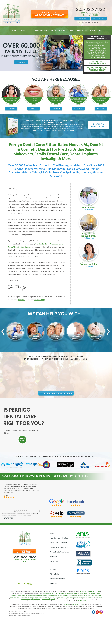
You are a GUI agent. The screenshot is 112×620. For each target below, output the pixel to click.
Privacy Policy (55, 574)
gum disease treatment (72, 593)
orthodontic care (94, 591)
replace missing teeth (48, 599)
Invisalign (89, 597)
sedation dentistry (68, 595)
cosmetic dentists (50, 600)
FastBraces (98, 597)
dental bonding (14, 597)
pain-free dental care (55, 595)
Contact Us (95, 30)
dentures (66, 597)
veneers (22, 597)
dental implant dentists (38, 600)
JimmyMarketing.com (23, 615)
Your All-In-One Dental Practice (91, 22)
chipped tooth (35, 599)
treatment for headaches (26, 595)
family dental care (48, 593)
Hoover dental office (79, 599)
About (23, 30)
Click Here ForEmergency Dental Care (97, 62)
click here (21, 300)
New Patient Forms (98, 18)
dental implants (40, 597)
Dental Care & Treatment (58, 543)
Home (13, 30)
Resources (82, 30)
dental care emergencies (82, 595)
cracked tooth (25, 599)
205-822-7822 (90, 9)
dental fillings (59, 597)
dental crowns (49, 597)
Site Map (53, 569)
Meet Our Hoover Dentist (59, 538)
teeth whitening (96, 595)
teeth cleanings (59, 593)
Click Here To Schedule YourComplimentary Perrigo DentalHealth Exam (97, 68)
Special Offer (82, 18)
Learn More (11, 108)
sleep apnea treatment (41, 595)
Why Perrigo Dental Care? (62, 30)
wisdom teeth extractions (88, 593)
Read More (8, 518)
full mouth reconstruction (78, 597)
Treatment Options (38, 30)
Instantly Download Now (99, 125)
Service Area (54, 583)
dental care (82, 591)
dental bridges (29, 597)
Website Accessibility (57, 579)
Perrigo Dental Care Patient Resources (59, 554)
